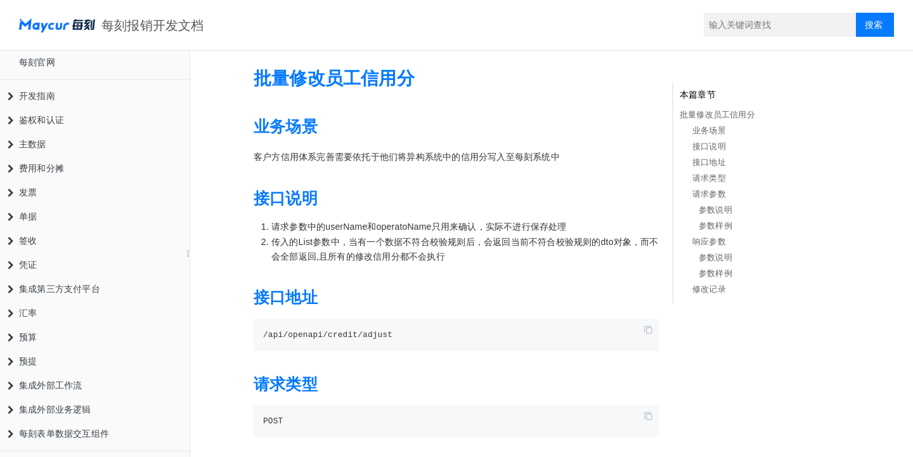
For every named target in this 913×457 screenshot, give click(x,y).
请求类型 (709, 178)
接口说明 (709, 146)
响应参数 (709, 241)
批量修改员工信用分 (717, 114)
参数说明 (715, 210)
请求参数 (709, 194)
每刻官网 (37, 62)
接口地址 (709, 162)
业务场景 (709, 130)
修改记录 (709, 289)
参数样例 (715, 225)
